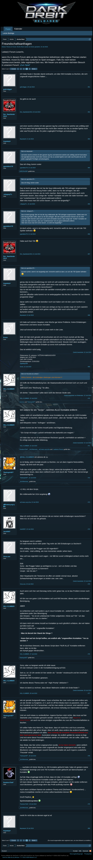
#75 (89, 584)
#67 (89, 254)
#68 (89, 315)
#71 (89, 445)
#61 (89, 87)
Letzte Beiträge (8, 33)
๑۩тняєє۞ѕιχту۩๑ (44, 449)
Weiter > (34, 69)
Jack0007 (6, 531)
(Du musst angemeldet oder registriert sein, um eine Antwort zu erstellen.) (69, 840)
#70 (89, 398)
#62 (89, 112)
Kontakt (75, 851)
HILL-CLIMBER (8, 389)
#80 (89, 828)
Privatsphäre (88, 854)
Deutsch (4, 851)
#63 (89, 139)
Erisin (32, 47)
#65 (89, 204)
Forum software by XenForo (18, 855)
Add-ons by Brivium (19, 857)
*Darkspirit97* (31, 402)
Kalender (18, 29)
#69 (89, 366)
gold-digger (7, 89)
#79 (89, 804)
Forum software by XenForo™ (52, 855)
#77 (89, 693)
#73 (89, 502)
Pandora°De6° (23, 449)
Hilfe (80, 851)
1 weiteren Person (58, 449)
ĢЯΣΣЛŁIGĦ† (23, 171)
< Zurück (13, 69)
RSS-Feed (90, 851)
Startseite (85, 851)
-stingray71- (7, 194)
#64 (89, 167)
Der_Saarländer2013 (9, 115)
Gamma (21, 402)
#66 (89, 234)
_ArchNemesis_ (33, 449)
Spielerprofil (24, 363)
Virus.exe (6, 556)
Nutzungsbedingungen (76, 854)
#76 (89, 654)
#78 (89, 756)
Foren (8, 29)
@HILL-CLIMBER (27, 457)
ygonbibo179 (8, 166)
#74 (89, 529)
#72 (89, 477)
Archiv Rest (20, 47)
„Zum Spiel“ (25, 65)
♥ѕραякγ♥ (7, 141)
